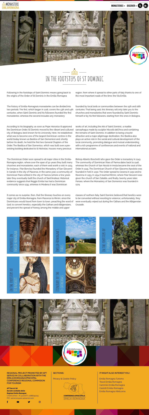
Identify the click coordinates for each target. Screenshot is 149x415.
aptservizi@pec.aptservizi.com (22, 398)
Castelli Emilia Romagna (111, 388)
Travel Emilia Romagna (110, 382)
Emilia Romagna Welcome (112, 391)
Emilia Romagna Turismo (111, 378)
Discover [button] (132, 5)
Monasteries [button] (118, 5)
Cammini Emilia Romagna (112, 385)
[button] (140, 5)
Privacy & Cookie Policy (64, 378)
